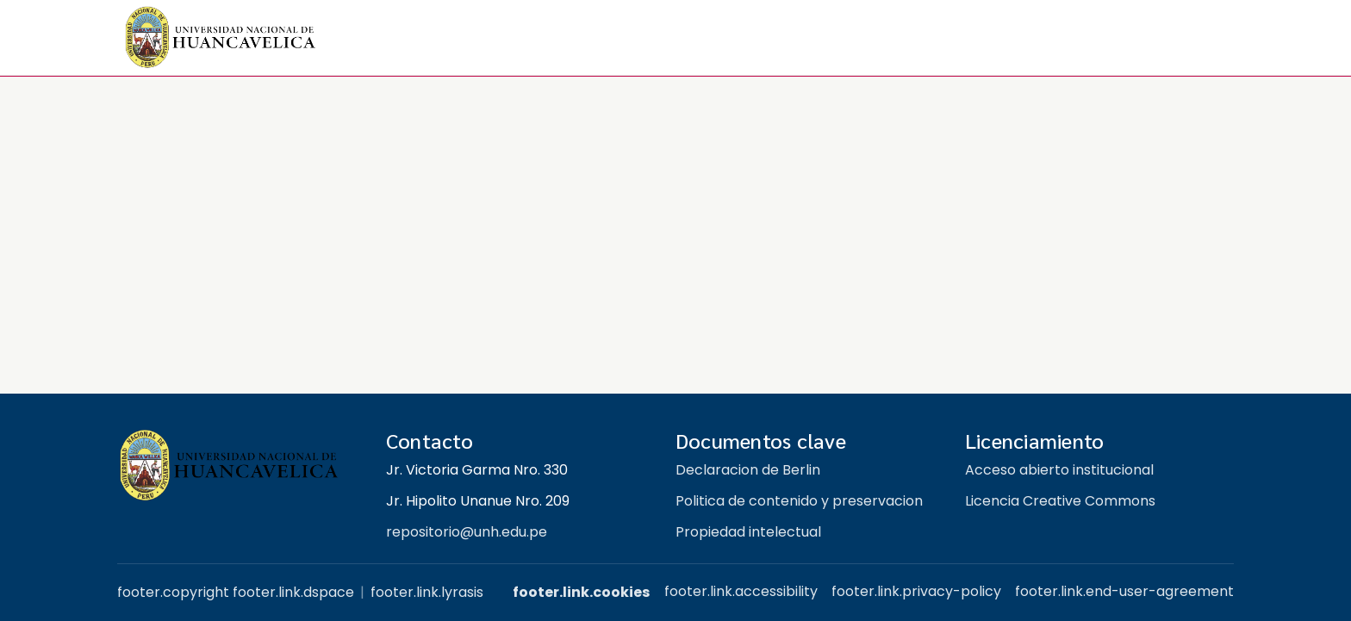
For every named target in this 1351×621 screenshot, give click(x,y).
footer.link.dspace (293, 592)
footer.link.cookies (581, 592)
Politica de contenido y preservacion (799, 501)
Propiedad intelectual (748, 532)
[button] (220, 38)
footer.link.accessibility (741, 591)
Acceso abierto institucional (1059, 470)
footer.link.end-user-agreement (1124, 591)
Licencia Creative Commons (1060, 501)
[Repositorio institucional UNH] (237, 465)
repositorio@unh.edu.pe (466, 532)
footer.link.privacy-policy (916, 591)
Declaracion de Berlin (748, 470)
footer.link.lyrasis (426, 592)
